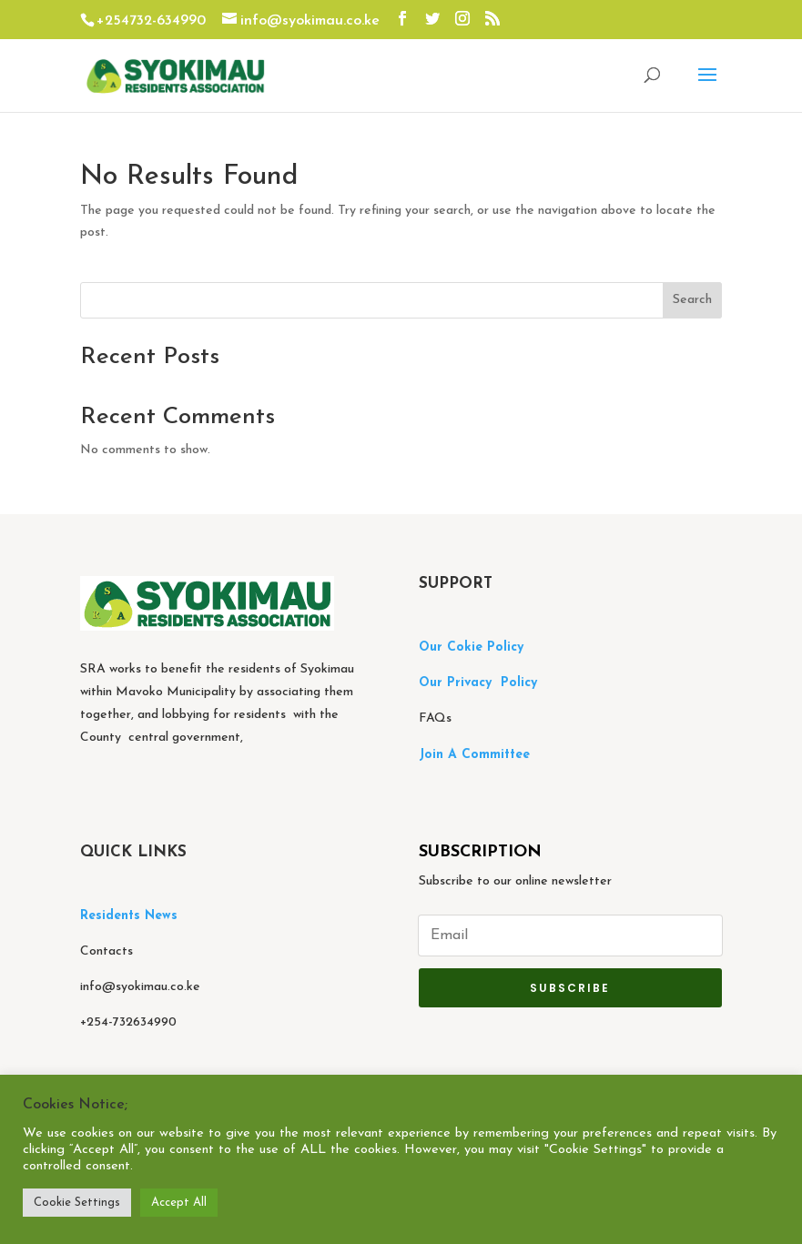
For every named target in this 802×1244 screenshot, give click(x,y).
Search (692, 300)
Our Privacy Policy (478, 683)
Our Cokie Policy (471, 647)
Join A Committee (474, 755)
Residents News (131, 916)
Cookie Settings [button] (77, 1203)
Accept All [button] (179, 1203)
